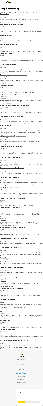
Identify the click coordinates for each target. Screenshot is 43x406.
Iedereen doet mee (6, 310)
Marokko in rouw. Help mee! (9, 177)
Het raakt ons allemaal (7, 299)
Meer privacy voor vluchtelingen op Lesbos (14, 340)
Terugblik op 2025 (6, 35)
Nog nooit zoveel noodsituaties (10, 157)
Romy (2, 302)
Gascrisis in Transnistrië (8, 64)
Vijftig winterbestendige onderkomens (13, 136)
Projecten (21, 387)
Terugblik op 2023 (6, 125)
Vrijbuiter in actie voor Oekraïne (11, 146)
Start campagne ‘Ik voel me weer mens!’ (13, 75)
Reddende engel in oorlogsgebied (11, 116)
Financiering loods (6, 53)
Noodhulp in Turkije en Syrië (9, 188)
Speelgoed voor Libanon (8, 329)
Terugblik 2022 (5, 258)
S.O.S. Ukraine (5, 320)
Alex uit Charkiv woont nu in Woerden (12, 198)
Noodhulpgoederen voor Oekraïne (11, 267)
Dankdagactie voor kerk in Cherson (12, 168)
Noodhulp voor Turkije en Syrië (10, 247)
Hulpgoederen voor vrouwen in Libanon (13, 238)
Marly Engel (3, 17)
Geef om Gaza (4, 14)
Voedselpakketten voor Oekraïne (11, 278)
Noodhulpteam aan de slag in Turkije (12, 227)
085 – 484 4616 (22, 376)
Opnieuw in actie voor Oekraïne (10, 207)
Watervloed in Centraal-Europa (10, 95)
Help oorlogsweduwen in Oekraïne (11, 24)
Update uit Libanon (6, 85)
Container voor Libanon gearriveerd (12, 288)
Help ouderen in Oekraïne (8, 44)
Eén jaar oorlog (5, 217)
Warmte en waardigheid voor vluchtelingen (14, 105)
